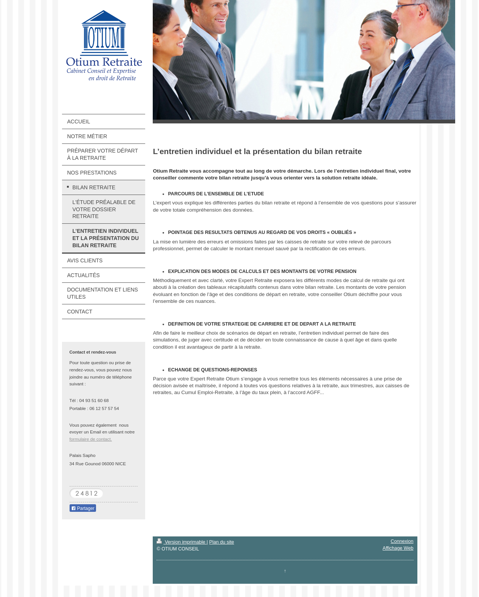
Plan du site (221, 542)
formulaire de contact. (91, 438)
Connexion (402, 541)
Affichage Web (398, 548)
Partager (83, 508)
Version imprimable (181, 542)
